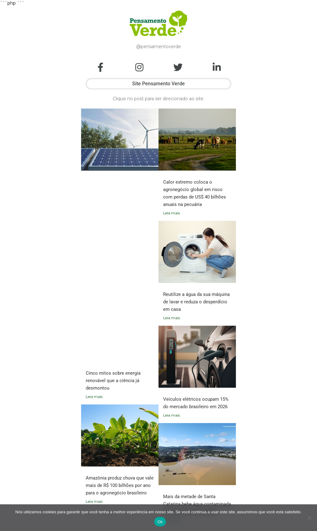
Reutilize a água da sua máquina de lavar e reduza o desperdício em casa (196, 302)
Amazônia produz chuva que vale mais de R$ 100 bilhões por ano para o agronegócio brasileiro (120, 485)
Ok (160, 522)
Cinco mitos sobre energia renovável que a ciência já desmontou (113, 380)
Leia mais (94, 396)
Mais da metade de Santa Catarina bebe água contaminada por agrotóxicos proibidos (197, 504)
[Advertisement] (120, 273)
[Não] (309, 518)
